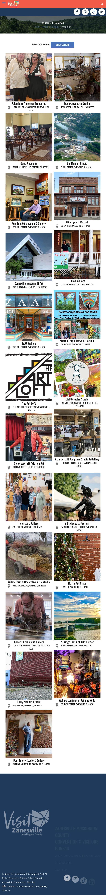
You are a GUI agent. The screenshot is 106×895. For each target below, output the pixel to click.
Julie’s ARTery (77, 281)
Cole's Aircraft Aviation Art (29, 463)
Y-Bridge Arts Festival (77, 523)
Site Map (31, 882)
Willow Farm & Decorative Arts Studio (29, 582)
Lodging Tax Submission (14, 874)
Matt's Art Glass (77, 583)
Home (37, 27)
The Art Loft (29, 403)
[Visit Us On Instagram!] (85, 11)
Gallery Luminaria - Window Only (77, 700)
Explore (45, 27)
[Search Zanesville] (102, 4)
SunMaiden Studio (77, 163)
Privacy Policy (26, 878)
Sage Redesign (29, 163)
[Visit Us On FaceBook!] (77, 11)
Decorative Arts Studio (77, 103)
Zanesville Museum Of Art (29, 283)
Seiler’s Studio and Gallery (29, 642)
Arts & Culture (62, 44)
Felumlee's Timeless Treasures (29, 103)
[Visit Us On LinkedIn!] (101, 11)
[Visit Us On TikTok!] (93, 11)
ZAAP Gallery (29, 343)
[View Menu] (4, 4)
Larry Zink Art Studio (28, 702)
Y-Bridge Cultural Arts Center (77, 642)
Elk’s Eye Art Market (77, 222)
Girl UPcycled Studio (77, 399)
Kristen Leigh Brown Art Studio (77, 341)
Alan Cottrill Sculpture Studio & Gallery (77, 459)
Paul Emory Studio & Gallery (28, 760)
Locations (54, 27)
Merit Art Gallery (29, 523)
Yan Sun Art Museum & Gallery (29, 223)
